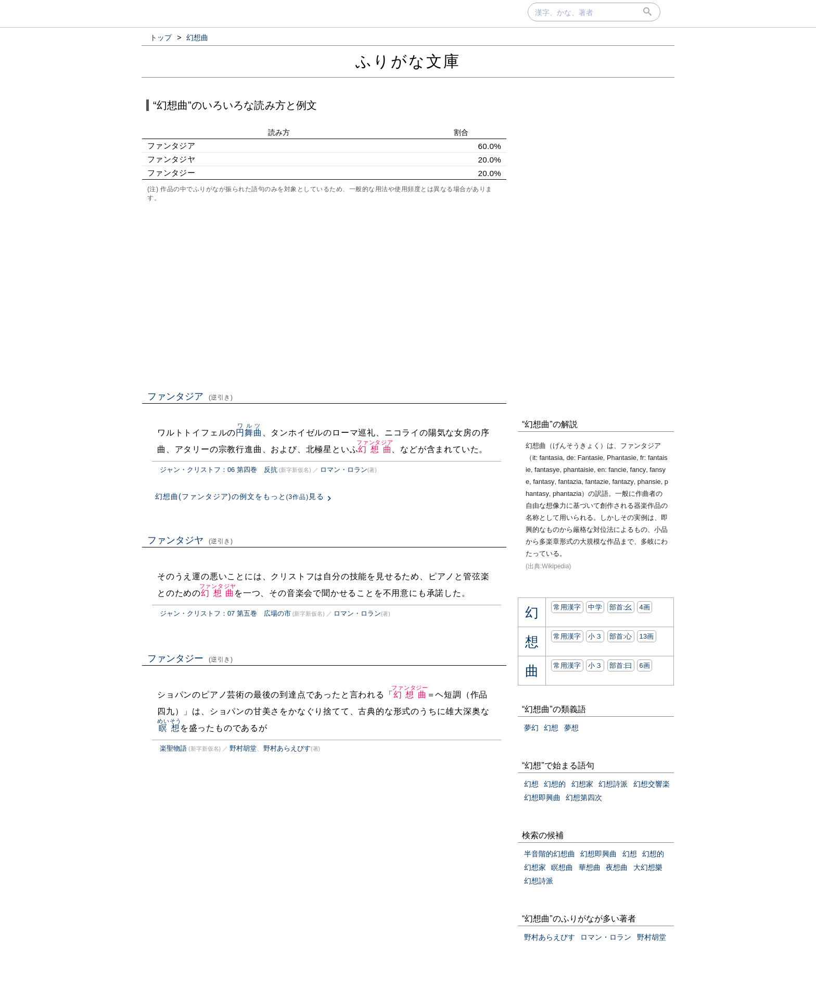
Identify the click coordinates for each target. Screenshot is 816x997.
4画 (644, 607)
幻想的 (555, 784)
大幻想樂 (647, 867)
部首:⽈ (620, 665)
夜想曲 (617, 867)
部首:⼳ (620, 607)
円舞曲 (249, 432)
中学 (595, 607)
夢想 (571, 728)
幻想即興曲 (542, 797)
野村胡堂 (243, 748)
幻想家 (582, 784)
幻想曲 (374, 449)
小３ (595, 636)
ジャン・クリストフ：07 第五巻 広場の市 (225, 613)
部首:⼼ (620, 636)
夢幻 (531, 728)
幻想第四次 (584, 797)
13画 (646, 636)
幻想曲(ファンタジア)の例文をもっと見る (239, 496)
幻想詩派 (613, 784)
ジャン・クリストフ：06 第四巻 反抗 (218, 469)
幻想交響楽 (651, 784)
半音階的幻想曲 (549, 854)
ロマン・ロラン (343, 469)
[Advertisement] (324, 295)
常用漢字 (567, 607)
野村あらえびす (287, 748)
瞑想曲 (562, 867)
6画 (644, 665)
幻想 (551, 728)
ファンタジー (190, 658)
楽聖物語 (173, 748)
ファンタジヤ (190, 540)
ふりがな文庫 (408, 61)
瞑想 (169, 728)
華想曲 (590, 867)
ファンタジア (190, 396)
